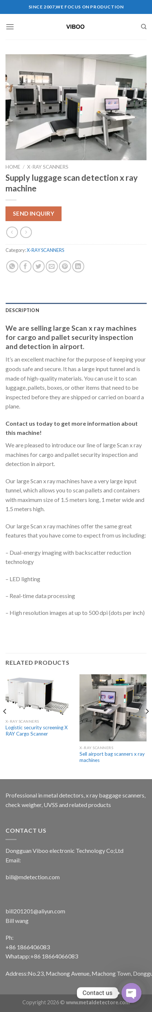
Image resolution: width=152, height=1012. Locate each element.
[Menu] (9, 27)
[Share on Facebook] (25, 266)
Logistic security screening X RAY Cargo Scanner (36, 731)
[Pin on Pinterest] (65, 266)
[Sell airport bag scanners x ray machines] (113, 707)
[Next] (147, 726)
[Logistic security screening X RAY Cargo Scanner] (39, 694)
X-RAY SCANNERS (47, 167)
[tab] (76, 310)
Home (12, 167)
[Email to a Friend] (52, 266)
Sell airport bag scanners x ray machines (112, 757)
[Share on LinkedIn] (78, 266)
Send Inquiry (34, 213)
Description (22, 310)
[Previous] (5, 726)
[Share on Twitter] (39, 266)
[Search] (144, 27)
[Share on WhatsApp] (12, 266)
